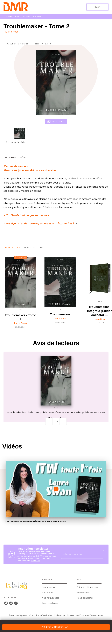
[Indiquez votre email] (79, 554)
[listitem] (6, 603)
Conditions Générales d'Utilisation (47, 615)
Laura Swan (12, 32)
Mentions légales (18, 615)
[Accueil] (16, 7)
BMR (17, 16)
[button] (56, 627)
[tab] (11, 157)
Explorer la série (15, 142)
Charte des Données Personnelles (85, 615)
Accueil (9, 16)
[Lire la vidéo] (56, 489)
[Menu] (97, 7)
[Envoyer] (100, 554)
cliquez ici (35, 561)
